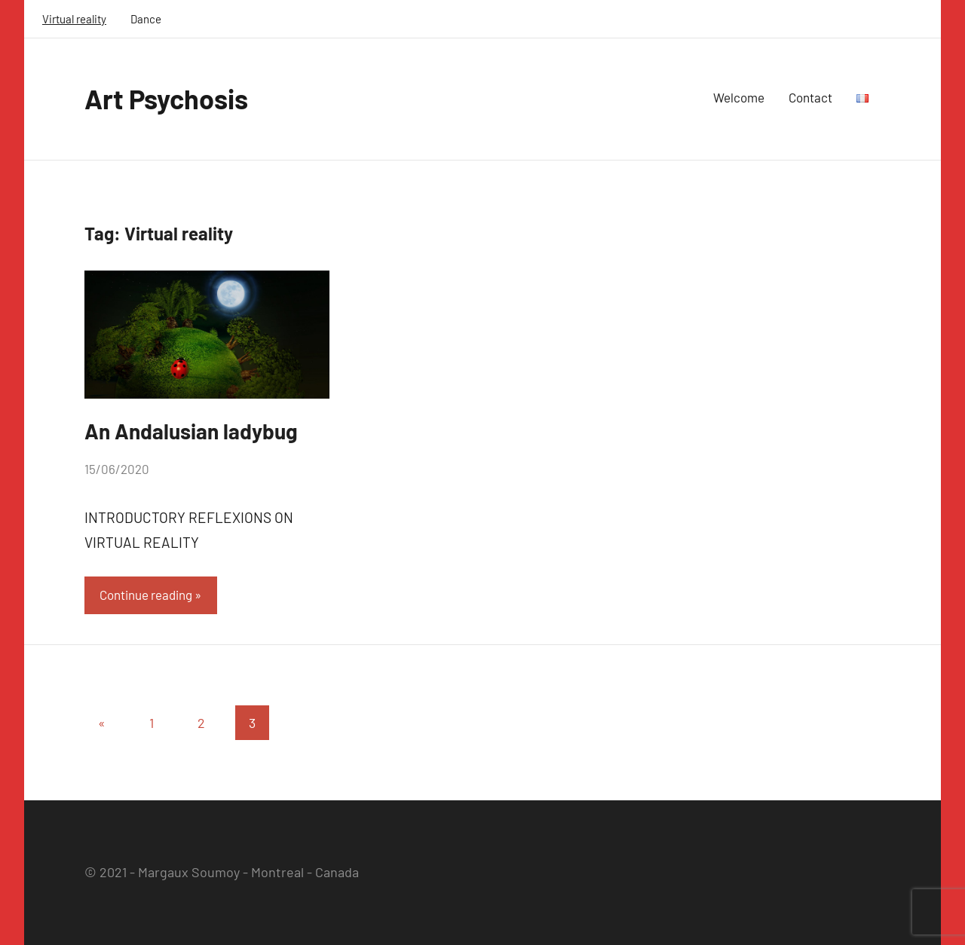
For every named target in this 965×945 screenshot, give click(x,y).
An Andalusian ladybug (191, 431)
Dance (145, 19)
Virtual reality (74, 19)
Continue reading (146, 594)
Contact (810, 97)
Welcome (738, 97)
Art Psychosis (166, 98)
